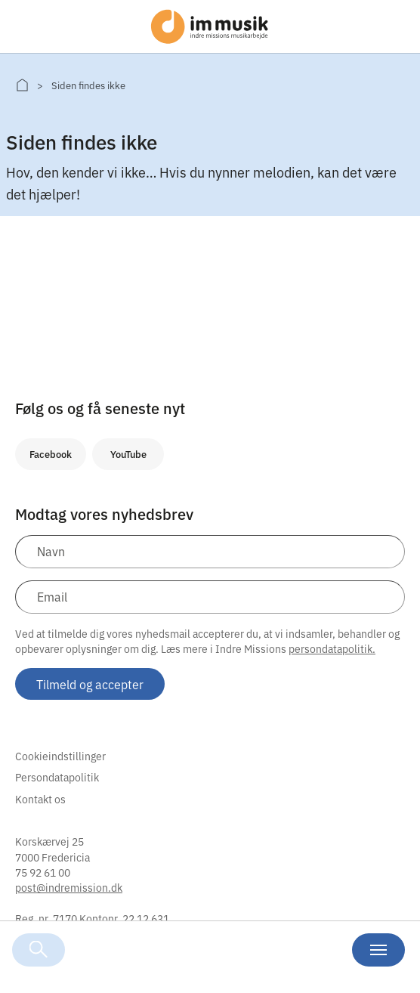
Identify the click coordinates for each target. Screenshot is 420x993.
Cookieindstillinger (60, 755)
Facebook (50, 453)
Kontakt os (40, 798)
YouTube (128, 453)
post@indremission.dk (68, 887)
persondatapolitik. (332, 648)
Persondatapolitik (57, 776)
